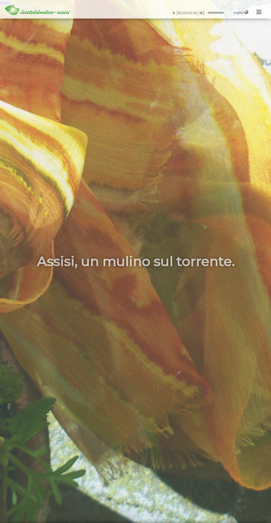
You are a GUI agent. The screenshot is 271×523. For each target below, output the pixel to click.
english (241, 12)
